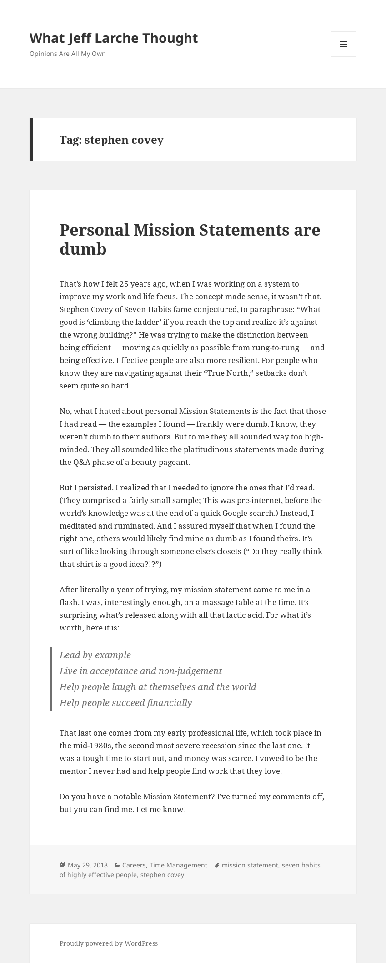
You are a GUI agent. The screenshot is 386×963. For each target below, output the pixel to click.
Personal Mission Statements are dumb (190, 239)
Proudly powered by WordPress (109, 943)
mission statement (250, 865)
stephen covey (162, 874)
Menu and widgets (343, 56)
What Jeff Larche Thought (114, 37)
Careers (134, 865)
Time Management (178, 865)
